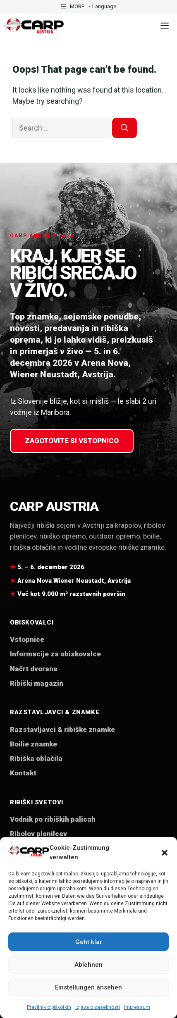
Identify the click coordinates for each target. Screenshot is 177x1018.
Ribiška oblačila (36, 758)
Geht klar (88, 942)
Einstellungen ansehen (88, 987)
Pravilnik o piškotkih (49, 1007)
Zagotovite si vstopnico (72, 440)
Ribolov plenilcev (38, 834)
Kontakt (23, 773)
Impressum (137, 1007)
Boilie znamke (33, 744)
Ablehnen (88, 964)
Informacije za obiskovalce (55, 654)
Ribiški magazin (36, 683)
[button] (164, 853)
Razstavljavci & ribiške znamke (62, 729)
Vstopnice (27, 639)
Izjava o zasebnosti (97, 1007)
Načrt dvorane (33, 669)
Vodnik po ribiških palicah (53, 819)
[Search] (124, 128)
